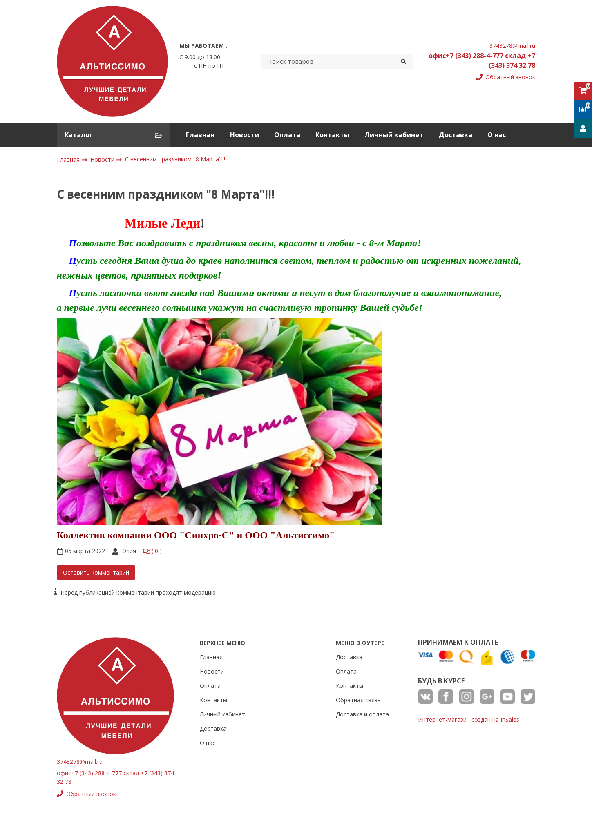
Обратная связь (358, 700)
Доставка (455, 134)
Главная (200, 134)
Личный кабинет (393, 134)
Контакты (332, 134)
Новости (244, 134)
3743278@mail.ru (512, 45)
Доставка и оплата (362, 714)
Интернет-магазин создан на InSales (468, 719)
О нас (496, 134)
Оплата (287, 134)
